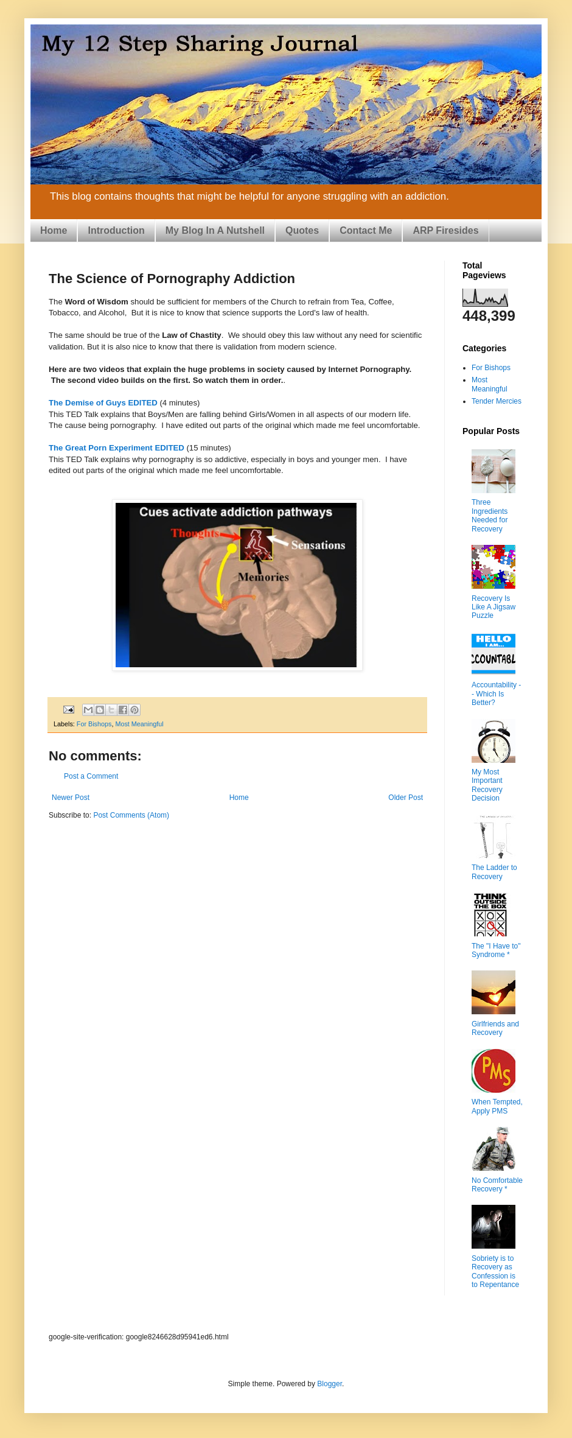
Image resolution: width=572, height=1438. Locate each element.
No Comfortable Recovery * (497, 1184)
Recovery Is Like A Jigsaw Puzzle (493, 607)
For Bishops (94, 724)
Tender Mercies (496, 401)
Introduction (116, 230)
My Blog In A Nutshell (215, 230)
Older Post (405, 797)
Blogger (329, 1384)
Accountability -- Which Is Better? (496, 694)
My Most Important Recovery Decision (487, 785)
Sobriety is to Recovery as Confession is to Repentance (495, 1271)
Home (53, 230)
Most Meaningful (139, 724)
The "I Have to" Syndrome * (496, 950)
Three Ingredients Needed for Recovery (489, 515)
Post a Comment (91, 776)
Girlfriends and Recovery (495, 1028)
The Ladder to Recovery (494, 871)
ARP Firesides (445, 230)
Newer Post (70, 797)
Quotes (302, 230)
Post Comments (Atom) (131, 815)
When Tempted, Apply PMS (497, 1106)
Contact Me (366, 230)
